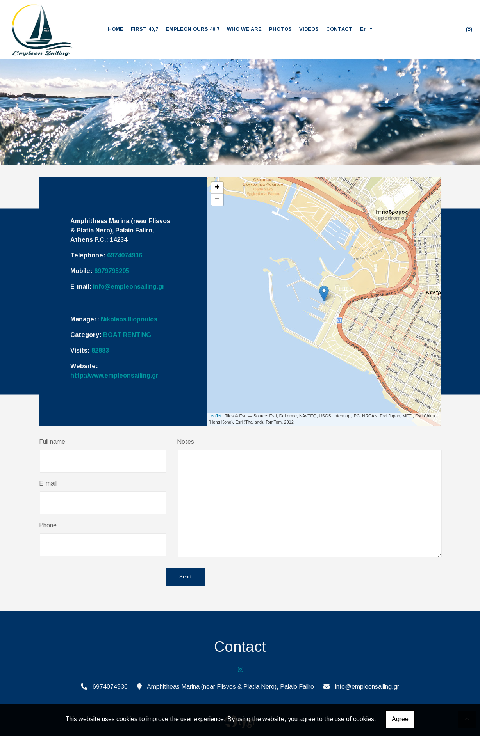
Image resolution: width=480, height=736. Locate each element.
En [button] (364, 29)
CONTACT (339, 29)
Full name (52, 441)
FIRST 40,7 (144, 29)
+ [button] (217, 188)
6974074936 (124, 255)
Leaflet (215, 415)
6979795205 (111, 271)
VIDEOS (309, 29)
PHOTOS (280, 29)
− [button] (217, 200)
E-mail (48, 483)
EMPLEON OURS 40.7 (192, 29)
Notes (185, 441)
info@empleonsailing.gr (129, 286)
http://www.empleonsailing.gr (114, 375)
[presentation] (98, 577)
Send (185, 577)
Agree (400, 719)
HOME (115, 29)
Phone (48, 525)
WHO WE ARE (244, 29)
